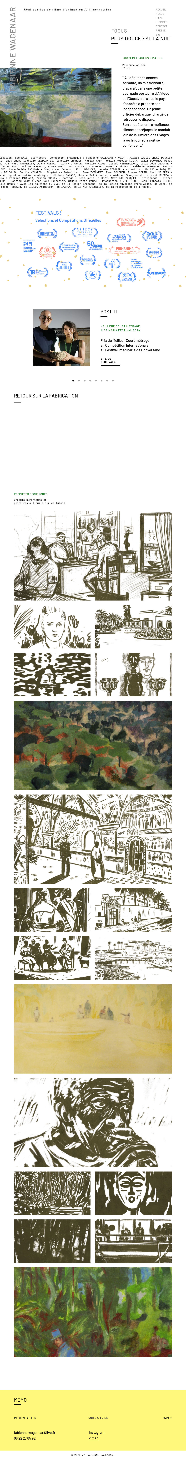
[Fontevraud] (107, 380)
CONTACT (161, 26)
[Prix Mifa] (96, 380)
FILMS (159, 17)
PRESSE (161, 30)
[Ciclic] (101, 380)
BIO (158, 34)
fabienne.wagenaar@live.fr (34, 1432)
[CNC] (113, 380)
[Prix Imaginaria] (73, 380)
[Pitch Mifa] (90, 380)
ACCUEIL (161, 9)
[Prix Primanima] (84, 380)
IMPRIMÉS (161, 22)
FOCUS (160, 13)
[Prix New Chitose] (79, 380)
